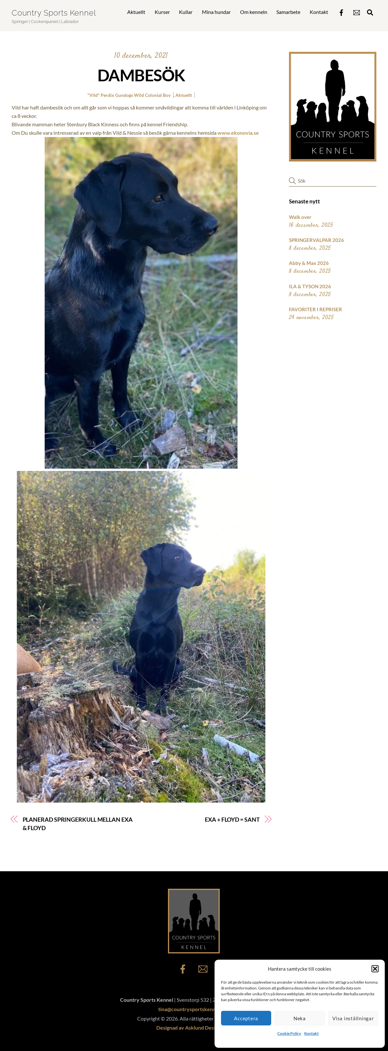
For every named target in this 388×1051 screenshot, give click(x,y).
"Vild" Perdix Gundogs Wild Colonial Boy (129, 95)
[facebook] (341, 11)
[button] (375, 968)
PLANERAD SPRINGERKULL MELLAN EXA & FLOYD (78, 823)
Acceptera (246, 1018)
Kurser (162, 12)
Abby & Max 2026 (309, 263)
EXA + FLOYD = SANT (232, 819)
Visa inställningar (353, 1018)
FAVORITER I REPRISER (315, 309)
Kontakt (311, 1033)
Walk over (300, 217)
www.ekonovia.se (238, 133)
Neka (300, 1018)
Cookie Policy (289, 1033)
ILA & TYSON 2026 (310, 286)
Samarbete (288, 12)
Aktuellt (136, 12)
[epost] (356, 11)
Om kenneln (253, 12)
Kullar (186, 12)
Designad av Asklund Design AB (192, 1027)
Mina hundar (216, 12)
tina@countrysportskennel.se (192, 1009)
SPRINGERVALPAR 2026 (316, 240)
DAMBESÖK (141, 75)
